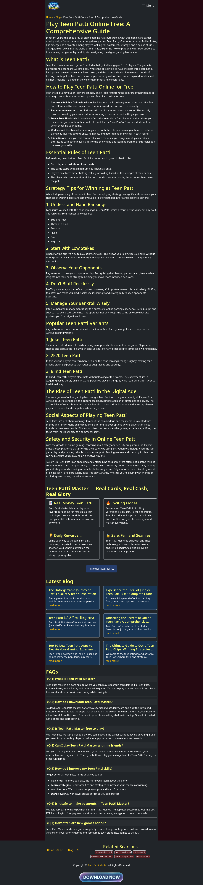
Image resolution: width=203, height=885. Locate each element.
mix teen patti (139, 852)
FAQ (78, 850)
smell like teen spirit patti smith (102, 856)
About (59, 850)
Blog (58, 17)
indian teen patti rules (124, 856)
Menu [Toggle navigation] (148, 5)
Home (49, 17)
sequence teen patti (103, 852)
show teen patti (143, 856)
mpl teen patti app (123, 852)
